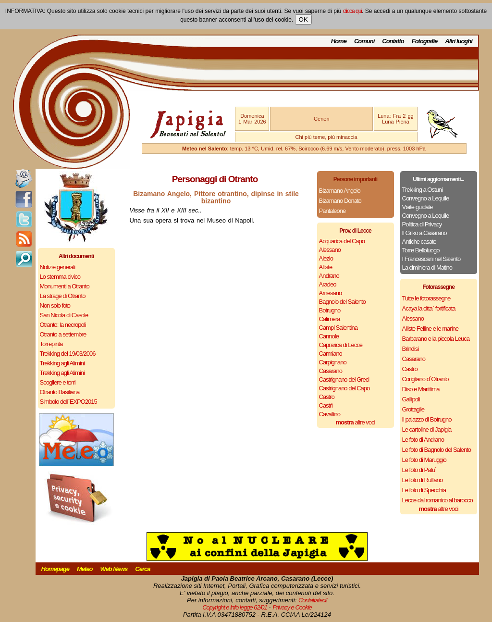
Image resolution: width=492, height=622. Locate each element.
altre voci (355, 422)
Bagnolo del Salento (342, 301)
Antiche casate (419, 241)
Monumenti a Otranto (64, 286)
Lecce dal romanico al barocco (437, 500)
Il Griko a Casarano (424, 232)
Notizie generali (57, 267)
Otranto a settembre (63, 334)
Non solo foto (55, 305)
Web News (114, 568)
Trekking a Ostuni (422, 189)
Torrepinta (51, 344)
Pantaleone (332, 210)
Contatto (393, 41)
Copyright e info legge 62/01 (234, 607)
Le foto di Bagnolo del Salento (436, 449)
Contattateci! (312, 600)
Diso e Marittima (421, 389)
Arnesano (330, 293)
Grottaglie (413, 409)
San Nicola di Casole (64, 315)
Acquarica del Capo (342, 241)
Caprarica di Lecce (340, 344)
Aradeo (327, 284)
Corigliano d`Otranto (425, 379)
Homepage (55, 568)
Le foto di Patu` (419, 469)
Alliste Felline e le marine (430, 328)
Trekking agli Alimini (62, 363)
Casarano (330, 370)
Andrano (329, 275)
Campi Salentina (338, 327)
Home (338, 41)
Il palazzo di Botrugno (427, 419)
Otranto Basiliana (60, 392)
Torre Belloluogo (421, 250)
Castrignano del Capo (344, 388)
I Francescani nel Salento (431, 258)
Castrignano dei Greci (344, 379)
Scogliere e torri (57, 382)
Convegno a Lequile (425, 198)
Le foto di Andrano (423, 439)
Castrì (326, 405)
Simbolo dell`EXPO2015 (68, 401)
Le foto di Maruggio (424, 459)
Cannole (329, 336)
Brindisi (410, 348)
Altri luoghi (458, 41)
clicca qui (352, 11)
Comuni (364, 41)
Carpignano (332, 362)
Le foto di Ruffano (422, 480)
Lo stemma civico (60, 276)
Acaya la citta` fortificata (428, 308)
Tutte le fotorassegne (426, 298)
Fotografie (425, 41)
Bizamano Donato (340, 200)
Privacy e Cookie (292, 607)
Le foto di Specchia (424, 490)
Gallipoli (411, 399)
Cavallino (329, 414)
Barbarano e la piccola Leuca (435, 338)
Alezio (326, 258)
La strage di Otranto (63, 295)
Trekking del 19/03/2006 (68, 353)
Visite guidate (417, 207)
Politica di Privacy (422, 224)
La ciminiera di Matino (427, 267)
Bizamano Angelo (339, 190)
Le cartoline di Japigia (427, 429)
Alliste (325, 267)
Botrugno (330, 310)
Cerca (142, 568)
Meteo (85, 568)
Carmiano (330, 353)
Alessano (330, 249)
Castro (326, 396)
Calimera (329, 319)
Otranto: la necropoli (63, 324)
